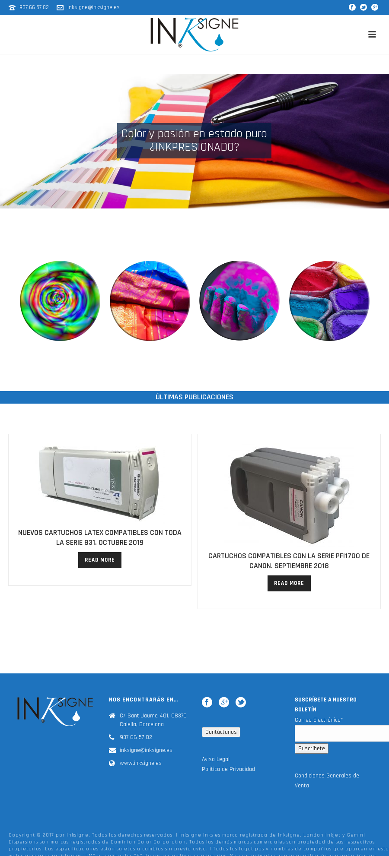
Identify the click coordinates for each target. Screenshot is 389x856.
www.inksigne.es (141, 770)
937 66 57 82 (34, 7)
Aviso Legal (216, 766)
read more (100, 559)
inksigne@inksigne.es (93, 7)
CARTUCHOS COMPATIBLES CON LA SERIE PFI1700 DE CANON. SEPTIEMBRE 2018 (289, 561)
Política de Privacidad (228, 776)
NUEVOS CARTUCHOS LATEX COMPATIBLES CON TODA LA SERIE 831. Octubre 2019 (100, 537)
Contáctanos (221, 739)
